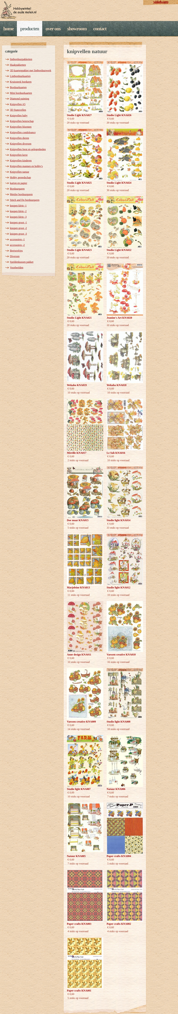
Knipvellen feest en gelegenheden (28, 149)
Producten (29, 28)
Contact (99, 28)
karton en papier (18, 183)
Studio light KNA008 (118, 721)
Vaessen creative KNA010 (121, 654)
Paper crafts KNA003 (79, 923)
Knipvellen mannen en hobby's (26, 166)
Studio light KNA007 (79, 789)
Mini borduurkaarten (21, 93)
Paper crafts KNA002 (119, 923)
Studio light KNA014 (118, 520)
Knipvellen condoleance (23, 132)
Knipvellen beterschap (22, 121)
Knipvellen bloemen (20, 126)
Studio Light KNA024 (119, 182)
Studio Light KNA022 (119, 250)
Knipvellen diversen (20, 143)
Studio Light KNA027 (79, 115)
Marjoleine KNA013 (78, 587)
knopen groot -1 (18, 222)
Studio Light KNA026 (119, 115)
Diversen (15, 256)
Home (8, 28)
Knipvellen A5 (17, 104)
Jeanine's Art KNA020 (119, 317)
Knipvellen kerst (18, 155)
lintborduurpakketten (21, 59)
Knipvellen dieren (19, 138)
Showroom (77, 28)
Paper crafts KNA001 (79, 990)
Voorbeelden (16, 267)
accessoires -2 (17, 245)
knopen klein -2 (18, 211)
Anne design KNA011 (79, 654)
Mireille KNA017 (76, 452)
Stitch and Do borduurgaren (24, 200)
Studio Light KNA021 (79, 317)
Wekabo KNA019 (77, 385)
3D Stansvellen (18, 109)
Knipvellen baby (18, 115)
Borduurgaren (17, 188)
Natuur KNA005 (76, 856)
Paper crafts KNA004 (119, 856)
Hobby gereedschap (20, 177)
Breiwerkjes (16, 250)
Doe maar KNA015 (77, 520)
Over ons (53, 28)
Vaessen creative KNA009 (81, 721)
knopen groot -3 (18, 233)
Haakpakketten (18, 64)
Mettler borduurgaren (21, 194)
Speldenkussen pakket (21, 261)
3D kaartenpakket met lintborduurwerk (30, 70)
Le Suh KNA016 (116, 452)
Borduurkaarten (18, 87)
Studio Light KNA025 (79, 182)
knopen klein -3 (18, 216)
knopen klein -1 (18, 205)
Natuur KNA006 (116, 789)
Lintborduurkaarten (20, 76)
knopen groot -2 (18, 228)
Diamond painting (19, 98)
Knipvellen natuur (19, 171)
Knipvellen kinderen (21, 160)
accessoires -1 (17, 239)
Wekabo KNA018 (117, 385)
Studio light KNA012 (118, 587)
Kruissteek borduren (20, 81)
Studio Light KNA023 (79, 250)
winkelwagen (160, 2)
